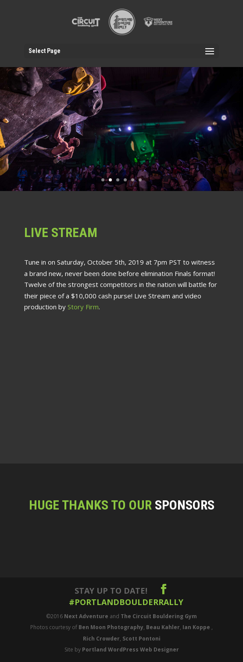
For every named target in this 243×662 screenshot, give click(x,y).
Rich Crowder (101, 638)
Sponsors (184, 505)
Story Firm (83, 306)
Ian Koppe (196, 627)
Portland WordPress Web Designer (130, 649)
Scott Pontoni (141, 638)
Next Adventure (86, 616)
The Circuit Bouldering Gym (159, 616)
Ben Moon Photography (111, 627)
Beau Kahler (163, 627)
